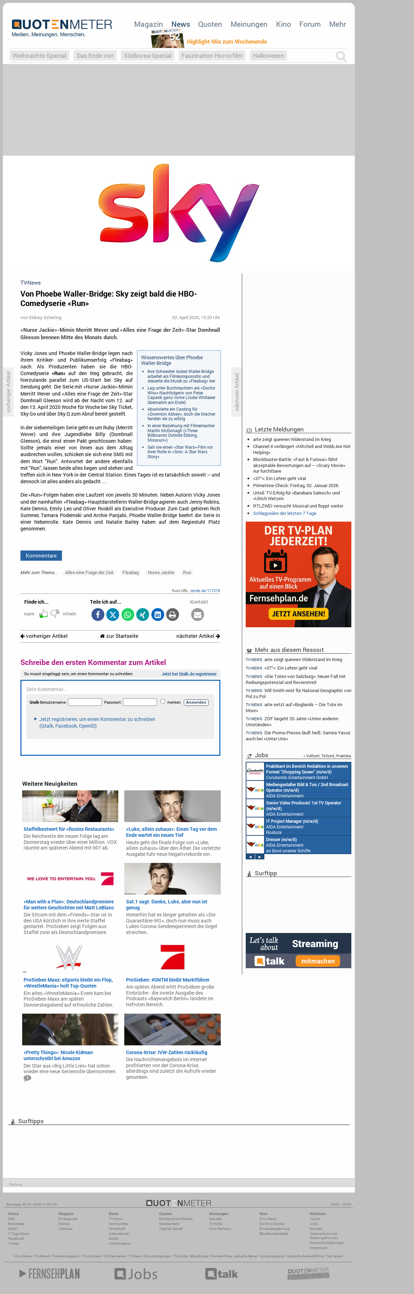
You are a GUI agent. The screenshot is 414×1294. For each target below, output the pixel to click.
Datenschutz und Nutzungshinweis (324, 1235)
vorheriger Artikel (44, 636)
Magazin (148, 24)
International (119, 1233)
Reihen (64, 1223)
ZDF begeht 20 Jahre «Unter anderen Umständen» (292, 721)
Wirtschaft (117, 1228)
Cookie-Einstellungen (327, 1242)
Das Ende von (95, 55)
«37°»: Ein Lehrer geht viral (279, 478)
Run (187, 572)
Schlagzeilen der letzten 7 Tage (284, 513)
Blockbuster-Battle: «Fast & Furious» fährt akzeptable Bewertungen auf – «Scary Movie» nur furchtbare (299, 465)
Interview (65, 1228)
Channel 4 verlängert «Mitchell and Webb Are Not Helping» (302, 449)
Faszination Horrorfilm (212, 55)
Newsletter (16, 1223)
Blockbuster (199, 1256)
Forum (310, 24)
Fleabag (131, 572)
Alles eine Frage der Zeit (89, 572)
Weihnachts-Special (39, 55)
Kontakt (316, 1228)
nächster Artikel (198, 636)
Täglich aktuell (171, 1228)
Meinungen (249, 24)
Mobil (13, 1228)
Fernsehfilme (221, 1256)
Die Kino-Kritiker (272, 1223)
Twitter (13, 1243)
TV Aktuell (42, 1256)
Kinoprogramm (272, 1256)
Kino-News (268, 1219)
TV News (135, 1256)
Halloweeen (268, 55)
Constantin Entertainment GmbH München (297, 771)
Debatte (215, 1219)
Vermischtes (118, 1223)
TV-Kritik (215, 1223)
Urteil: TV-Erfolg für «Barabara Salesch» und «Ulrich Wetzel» (296, 496)
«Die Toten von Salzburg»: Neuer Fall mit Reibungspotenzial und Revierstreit (296, 679)
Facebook (16, 1238)
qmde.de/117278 (205, 590)
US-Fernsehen (120, 1243)
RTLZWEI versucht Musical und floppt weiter (298, 506)
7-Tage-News (18, 1233)
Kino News (23, 1256)
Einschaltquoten (157, 1256)
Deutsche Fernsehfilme (305, 1256)
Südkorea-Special (147, 55)
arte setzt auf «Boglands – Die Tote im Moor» (294, 707)
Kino (283, 24)
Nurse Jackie (161, 572)
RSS (11, 1219)
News (180, 24)
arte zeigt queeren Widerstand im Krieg (292, 439)
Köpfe (113, 1238)
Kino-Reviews (220, 1228)
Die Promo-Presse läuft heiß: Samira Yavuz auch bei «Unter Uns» (298, 735)
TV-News (116, 1219)
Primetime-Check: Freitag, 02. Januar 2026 (295, 485)
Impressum (319, 1247)
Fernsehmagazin (66, 1256)
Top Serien (334, 1256)
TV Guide (180, 1256)
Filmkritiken (91, 1256)
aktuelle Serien (246, 1256)
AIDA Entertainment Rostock (282, 826)
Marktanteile (169, 1223)
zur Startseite (119, 636)
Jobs (314, 1223)
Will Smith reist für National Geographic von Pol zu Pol (298, 693)
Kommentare (41, 555)
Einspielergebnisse (274, 1228)
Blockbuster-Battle (273, 1233)
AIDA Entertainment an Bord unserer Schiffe (297, 789)
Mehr (337, 24)
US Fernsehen (115, 1256)
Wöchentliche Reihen (176, 1219)
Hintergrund (67, 1219)
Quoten (210, 24)
